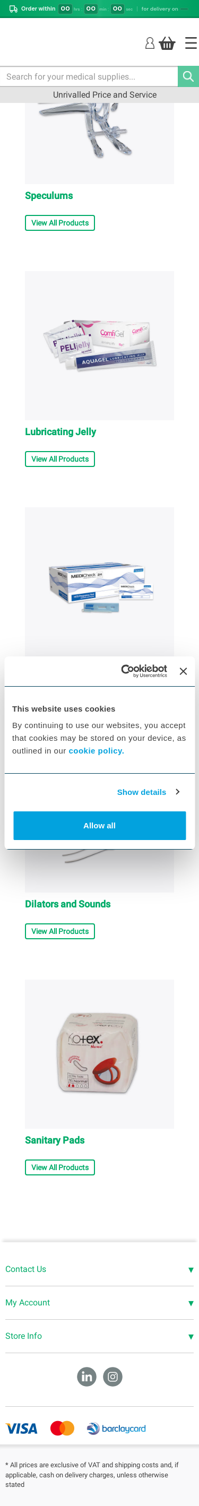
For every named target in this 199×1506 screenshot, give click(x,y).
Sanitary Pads (54, 1140)
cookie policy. (96, 750)
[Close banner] (183, 671)
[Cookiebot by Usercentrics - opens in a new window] (125, 671)
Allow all (99, 825)
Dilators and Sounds (67, 904)
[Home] (191, 43)
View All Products (60, 223)
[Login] (149, 43)
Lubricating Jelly (60, 431)
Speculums (49, 195)
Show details (142, 792)
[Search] (188, 76)
